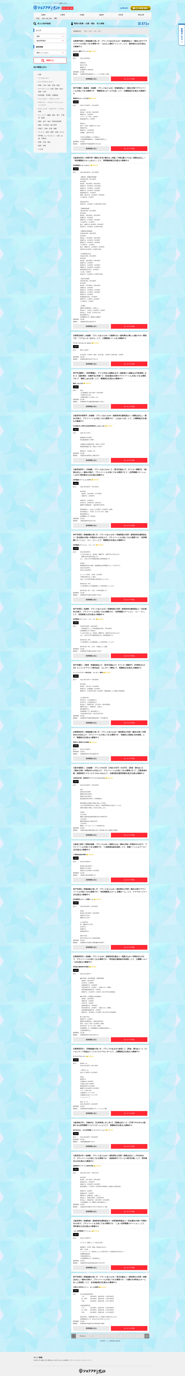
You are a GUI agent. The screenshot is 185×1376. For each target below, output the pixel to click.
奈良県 (120, 15)
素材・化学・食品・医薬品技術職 (49, 121)
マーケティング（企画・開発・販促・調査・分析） (51, 90)
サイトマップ (88, 1360)
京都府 (82, 15)
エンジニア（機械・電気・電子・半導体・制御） (51, 116)
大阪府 (43, 15)
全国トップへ (63, 3)
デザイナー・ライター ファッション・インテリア (51, 103)
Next (138, 1336)
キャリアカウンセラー (46, 82)
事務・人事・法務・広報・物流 (49, 85)
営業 (39, 74)
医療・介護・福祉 (47, 18)
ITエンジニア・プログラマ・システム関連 (51, 110)
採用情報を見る (91, 79)
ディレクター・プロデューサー (49, 99)
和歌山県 (141, 15)
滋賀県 (101, 15)
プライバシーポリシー (76, 1360)
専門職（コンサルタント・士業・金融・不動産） (50, 137)
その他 (40, 149)
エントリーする (129, 79)
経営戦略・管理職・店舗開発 (48, 95)
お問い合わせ (58, 1360)
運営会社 (50, 1360)
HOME (38, 18)
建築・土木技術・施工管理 (47, 125)
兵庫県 (62, 15)
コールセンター (43, 78)
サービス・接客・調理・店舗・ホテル (51, 132)
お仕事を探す (124, 8)
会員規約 (65, 1360)
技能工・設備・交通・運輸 (47, 128)
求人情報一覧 (42, 1360)
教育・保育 (42, 146)
